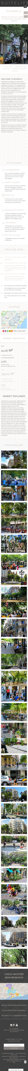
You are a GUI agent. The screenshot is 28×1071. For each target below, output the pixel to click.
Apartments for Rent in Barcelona (10, 1056)
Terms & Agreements (20, 1053)
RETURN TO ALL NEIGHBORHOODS (14, 1015)
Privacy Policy (14, 1054)
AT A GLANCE (8, 67)
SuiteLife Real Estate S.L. (8, 1053)
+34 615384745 (14, 1028)
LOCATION (6, 69)
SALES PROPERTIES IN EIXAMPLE (14, 1010)
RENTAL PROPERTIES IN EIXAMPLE (14, 1005)
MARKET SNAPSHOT (19, 69)
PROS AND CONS (21, 67)
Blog (14, 1062)
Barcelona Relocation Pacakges (10, 1059)
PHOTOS (15, 71)
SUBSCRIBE (14, 1048)
